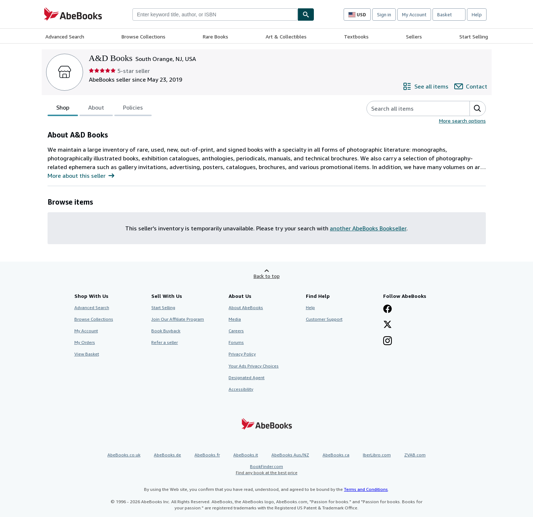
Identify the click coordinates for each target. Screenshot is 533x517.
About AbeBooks (246, 307)
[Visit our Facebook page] (387, 309)
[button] (477, 108)
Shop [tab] (63, 109)
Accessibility (241, 389)
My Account (414, 14)
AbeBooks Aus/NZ (290, 454)
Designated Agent (247, 377)
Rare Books (215, 36)
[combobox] (215, 14)
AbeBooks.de (167, 454)
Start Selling (473, 36)
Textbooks (356, 36)
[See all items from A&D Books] (425, 86)
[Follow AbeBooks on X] (387, 325)
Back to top (267, 276)
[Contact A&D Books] (470, 86)
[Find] (306, 14)
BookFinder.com (267, 470)
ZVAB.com (415, 454)
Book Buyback (165, 330)
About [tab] (96, 109)
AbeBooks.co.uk (123, 454)
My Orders (84, 342)
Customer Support (324, 319)
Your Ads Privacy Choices (254, 366)
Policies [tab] (133, 109)
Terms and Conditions (366, 489)
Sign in (384, 14)
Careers (236, 330)
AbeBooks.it (245, 454)
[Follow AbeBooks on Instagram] (387, 341)
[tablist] (100, 108)
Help (477, 14)
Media (235, 319)
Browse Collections (143, 36)
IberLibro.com (377, 454)
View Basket (86, 354)
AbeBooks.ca (336, 454)
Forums (236, 342)
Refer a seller (164, 342)
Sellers (414, 36)
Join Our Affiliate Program (177, 319)
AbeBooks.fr (207, 454)
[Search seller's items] (411, 108)
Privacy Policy (242, 354)
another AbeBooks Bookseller (368, 228)
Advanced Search (64, 36)
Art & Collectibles (286, 36)
